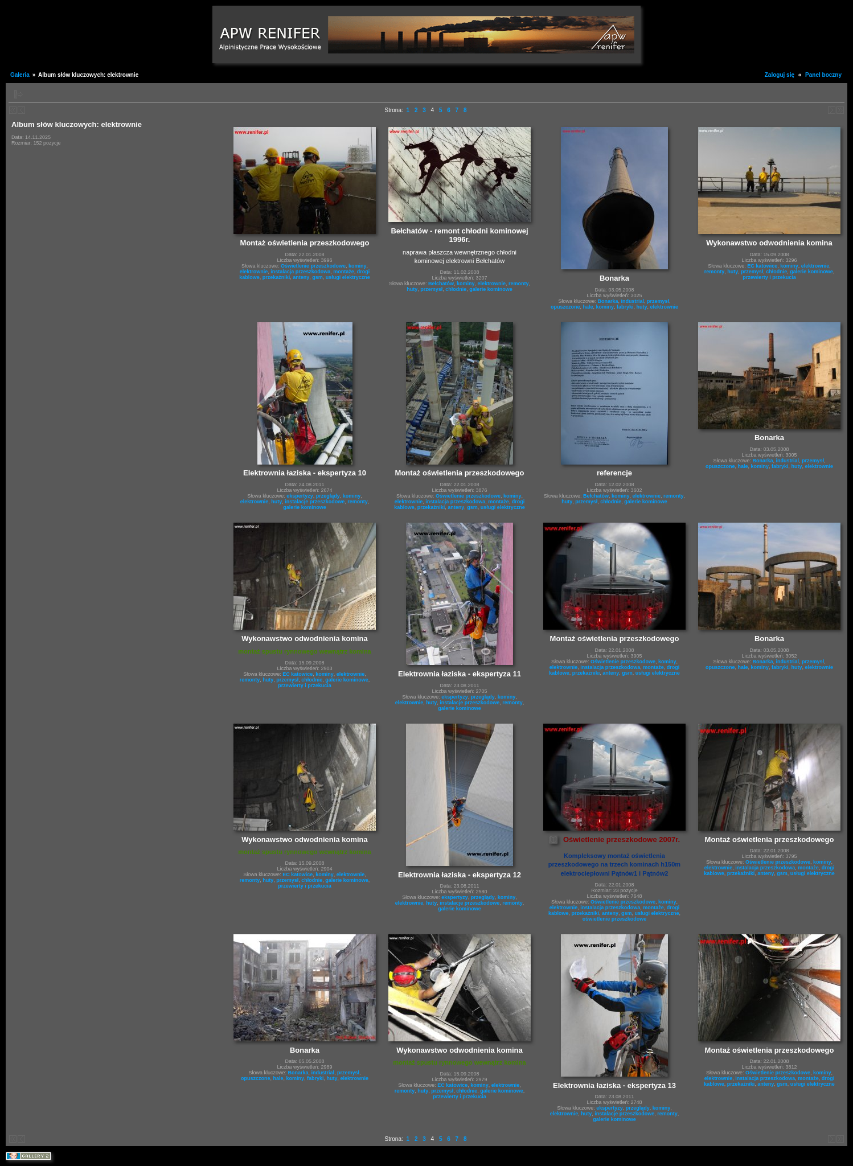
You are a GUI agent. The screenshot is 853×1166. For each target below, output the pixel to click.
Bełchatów (441, 283)
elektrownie (254, 271)
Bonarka (607, 301)
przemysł (431, 289)
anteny (301, 277)
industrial (632, 301)
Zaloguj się (779, 75)
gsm (317, 277)
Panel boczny (823, 75)
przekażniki (276, 277)
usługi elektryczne (348, 277)
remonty (518, 283)
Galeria (20, 75)
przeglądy (328, 496)
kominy (357, 266)
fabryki (625, 307)
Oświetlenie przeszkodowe (313, 266)
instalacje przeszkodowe (315, 501)
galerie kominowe (490, 289)
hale (588, 307)
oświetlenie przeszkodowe (615, 919)
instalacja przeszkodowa (300, 271)
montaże (343, 271)
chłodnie (455, 289)
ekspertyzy (299, 496)
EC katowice (762, 266)
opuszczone (565, 307)
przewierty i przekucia (769, 277)
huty (412, 289)
